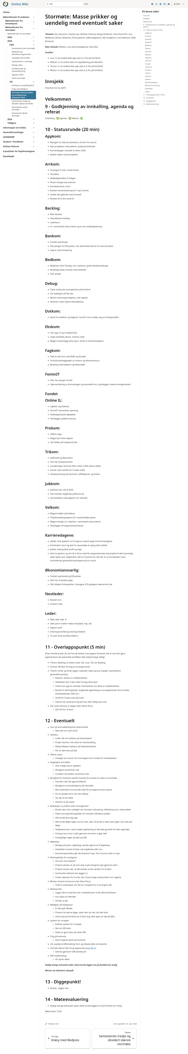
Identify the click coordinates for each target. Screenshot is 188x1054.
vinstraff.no (90, 948)
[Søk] (67, 4)
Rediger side (52, 1024)
